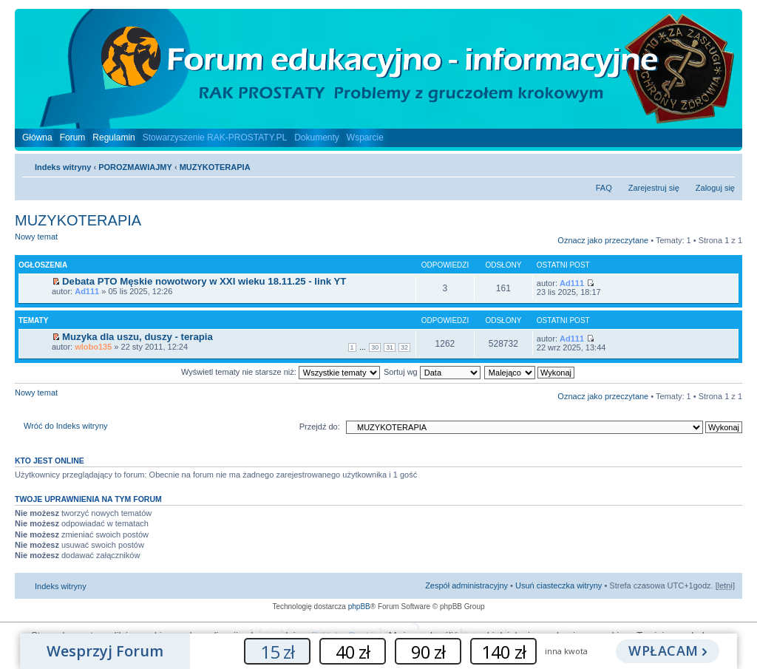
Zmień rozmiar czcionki (724, 164)
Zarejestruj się (653, 187)
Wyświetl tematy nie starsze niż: (280, 371)
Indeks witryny (63, 167)
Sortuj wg (432, 371)
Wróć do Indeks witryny (66, 425)
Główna (37, 137)
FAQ (604, 187)
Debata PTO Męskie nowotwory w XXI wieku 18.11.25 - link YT (204, 281)
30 (374, 347)
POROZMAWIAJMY (135, 167)
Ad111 (87, 291)
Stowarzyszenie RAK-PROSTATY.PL (215, 137)
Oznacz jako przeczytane (602, 240)
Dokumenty (316, 137)
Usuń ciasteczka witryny (558, 585)
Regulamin (113, 137)
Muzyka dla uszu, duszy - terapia (137, 336)
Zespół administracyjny (466, 585)
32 (404, 347)
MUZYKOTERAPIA (215, 167)
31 (389, 347)
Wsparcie (365, 137)
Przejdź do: (319, 426)
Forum (73, 137)
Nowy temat (55, 241)
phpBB (359, 606)
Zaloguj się (715, 187)
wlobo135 (93, 346)
